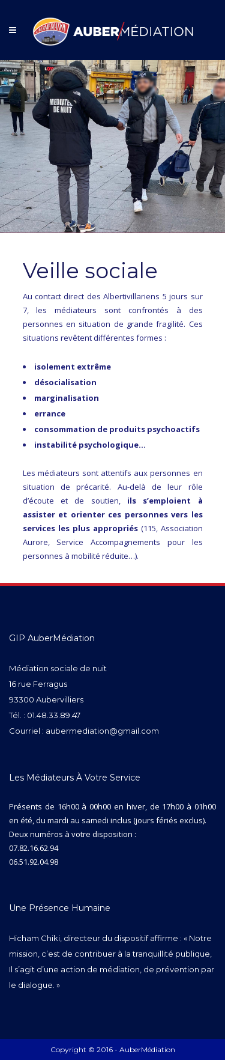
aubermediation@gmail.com (102, 731)
